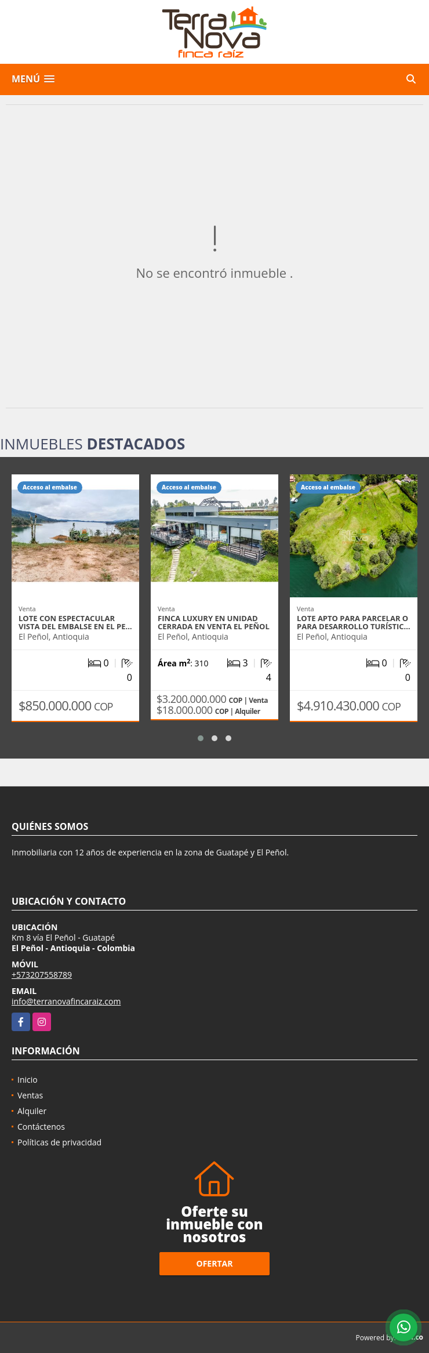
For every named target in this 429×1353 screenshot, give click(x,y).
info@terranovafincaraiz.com (66, 1001)
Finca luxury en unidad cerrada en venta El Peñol (214, 622)
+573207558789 (42, 974)
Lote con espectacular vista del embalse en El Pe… (75, 622)
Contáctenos (41, 1126)
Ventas (30, 1095)
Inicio (27, 1079)
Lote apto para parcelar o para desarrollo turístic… (353, 622)
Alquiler (31, 1110)
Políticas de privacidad (59, 1142)
